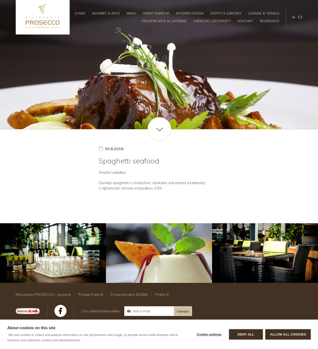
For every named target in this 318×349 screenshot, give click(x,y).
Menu (131, 13)
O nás (80, 13)
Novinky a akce (106, 13)
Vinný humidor (156, 13)
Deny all (246, 334)
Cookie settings (209, 334)
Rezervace (269, 21)
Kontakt (245, 21)
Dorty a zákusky (226, 13)
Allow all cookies (288, 334)
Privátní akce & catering (164, 21)
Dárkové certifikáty (212, 21)
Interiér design (190, 13)
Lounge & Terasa (263, 13)
